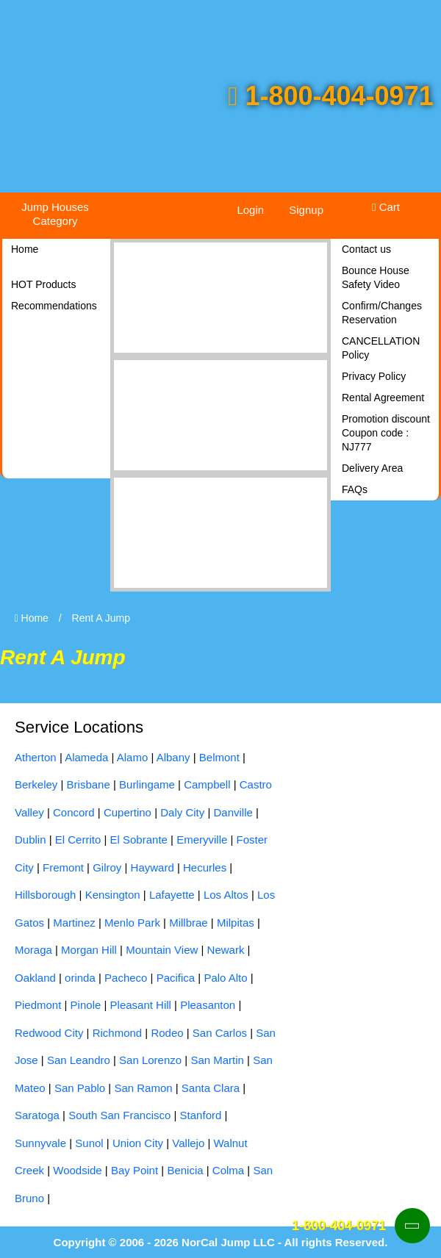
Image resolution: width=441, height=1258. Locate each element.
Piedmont (38, 1005)
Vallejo (188, 1143)
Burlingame (147, 784)
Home (24, 249)
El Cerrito (78, 839)
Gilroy (107, 867)
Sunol (89, 1143)
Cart (386, 207)
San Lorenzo (150, 1060)
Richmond (118, 1033)
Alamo (132, 757)
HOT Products (43, 284)
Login (250, 210)
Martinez (74, 922)
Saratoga (37, 1115)
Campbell (207, 784)
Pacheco (125, 977)
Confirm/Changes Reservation (382, 313)
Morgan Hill (89, 950)
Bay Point (134, 1170)
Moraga (33, 950)
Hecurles (204, 867)
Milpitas (235, 922)
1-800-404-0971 (330, 96)
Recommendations (54, 306)
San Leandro (78, 1060)
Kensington (112, 894)
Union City (137, 1143)
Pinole (86, 1005)
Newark (226, 950)
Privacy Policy (374, 376)
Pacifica (176, 977)
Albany (173, 757)
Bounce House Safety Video (375, 277)
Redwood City (49, 1033)
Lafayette (172, 894)
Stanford (201, 1115)
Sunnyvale (40, 1143)
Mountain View (162, 950)
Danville (232, 812)
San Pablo (79, 1088)
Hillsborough (45, 894)
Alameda (86, 757)
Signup (306, 210)
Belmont (219, 757)
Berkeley (36, 784)
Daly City (182, 812)
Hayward (152, 867)
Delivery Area (372, 468)
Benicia (185, 1170)
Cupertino (127, 812)
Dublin (30, 839)
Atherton (36, 757)
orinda (80, 977)
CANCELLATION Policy (381, 348)
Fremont (63, 867)
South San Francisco (119, 1115)
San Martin (217, 1060)
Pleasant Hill (140, 1005)
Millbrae (188, 922)
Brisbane (88, 784)
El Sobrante (139, 839)
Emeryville (201, 839)
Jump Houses (55, 214)
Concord (74, 812)
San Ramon (143, 1088)
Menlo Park (132, 922)
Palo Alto (225, 977)
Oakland (35, 977)
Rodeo (167, 1033)
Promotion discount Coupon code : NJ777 (386, 433)
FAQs (355, 489)
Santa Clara (211, 1088)
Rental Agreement (383, 397)
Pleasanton (207, 1005)
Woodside (77, 1170)
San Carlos (220, 1033)
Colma (228, 1170)
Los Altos (226, 894)
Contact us (366, 249)
